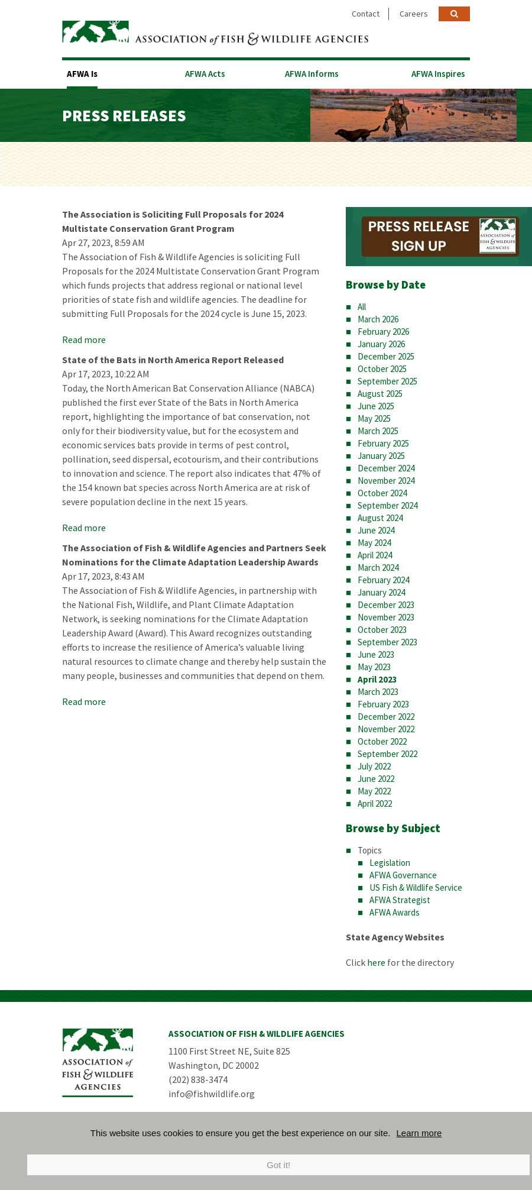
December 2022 (386, 716)
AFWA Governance (403, 875)
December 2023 (386, 604)
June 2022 (376, 778)
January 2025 (381, 455)
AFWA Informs (312, 73)
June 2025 (376, 406)
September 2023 (387, 642)
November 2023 (386, 617)
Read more (84, 339)
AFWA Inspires (438, 73)
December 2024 (386, 468)
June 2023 (376, 654)
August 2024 (380, 517)
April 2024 (375, 555)
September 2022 (387, 753)
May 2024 (374, 542)
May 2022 (374, 791)
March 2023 (378, 691)
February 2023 (383, 704)
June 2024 (376, 530)
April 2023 (377, 679)
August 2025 (380, 393)
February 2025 (383, 443)
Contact (365, 13)
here (376, 962)
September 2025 (387, 381)
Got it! (278, 1165)
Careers (414, 13)
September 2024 (387, 505)
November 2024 (386, 480)
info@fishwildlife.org (211, 1094)
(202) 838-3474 (198, 1079)
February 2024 (383, 580)
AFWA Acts (205, 73)
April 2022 (375, 803)
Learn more (419, 1133)
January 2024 (381, 592)
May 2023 (374, 666)
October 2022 (382, 741)
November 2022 (386, 729)
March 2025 (378, 430)
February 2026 (383, 331)
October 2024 (382, 493)
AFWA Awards (394, 912)
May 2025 (374, 418)
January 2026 (381, 344)
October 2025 (382, 368)
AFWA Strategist (399, 900)
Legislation (389, 862)
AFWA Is (82, 73)
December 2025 (386, 356)
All (362, 306)
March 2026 (378, 319)
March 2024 (378, 567)
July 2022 (374, 766)
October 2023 (382, 629)
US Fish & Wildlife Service (415, 887)
